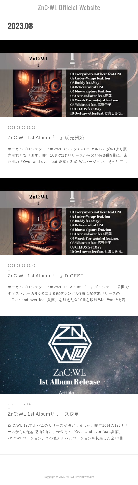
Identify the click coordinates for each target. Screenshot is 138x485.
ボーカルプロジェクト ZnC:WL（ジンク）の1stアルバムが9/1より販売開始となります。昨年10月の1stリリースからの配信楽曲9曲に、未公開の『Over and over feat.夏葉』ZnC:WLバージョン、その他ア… (68, 155)
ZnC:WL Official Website (69, 7)
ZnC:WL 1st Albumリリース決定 (43, 414)
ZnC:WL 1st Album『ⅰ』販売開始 (46, 137)
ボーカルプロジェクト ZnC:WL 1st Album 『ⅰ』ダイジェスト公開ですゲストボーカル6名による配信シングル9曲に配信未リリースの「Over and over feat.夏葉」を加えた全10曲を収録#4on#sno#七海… (69, 293)
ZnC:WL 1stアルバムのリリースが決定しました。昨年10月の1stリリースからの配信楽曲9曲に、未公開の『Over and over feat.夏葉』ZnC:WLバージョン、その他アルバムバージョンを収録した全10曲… (68, 431)
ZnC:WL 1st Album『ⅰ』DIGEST (45, 275)
